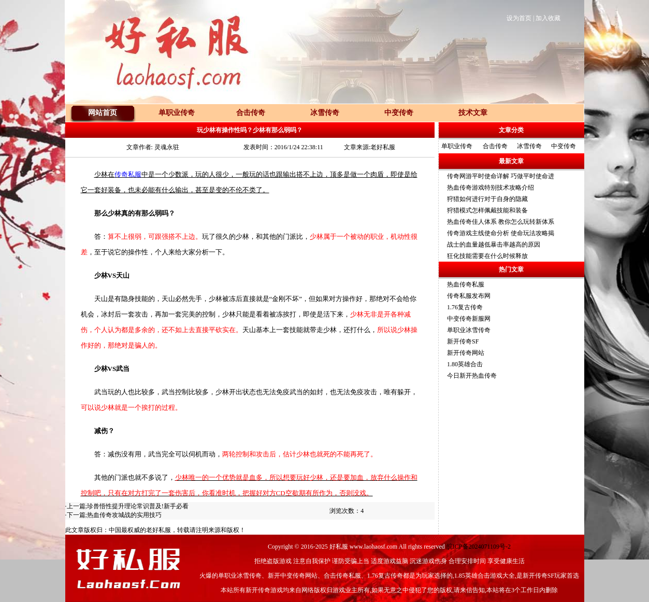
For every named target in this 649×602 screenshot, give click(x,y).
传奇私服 (127, 174)
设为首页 (519, 18)
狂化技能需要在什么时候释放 (487, 256)
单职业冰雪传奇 (469, 330)
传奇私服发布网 (469, 295)
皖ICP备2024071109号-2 (478, 546)
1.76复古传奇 (465, 307)
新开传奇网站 (465, 352)
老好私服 (158, 530)
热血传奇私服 (465, 284)
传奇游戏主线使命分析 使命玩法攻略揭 (500, 233)
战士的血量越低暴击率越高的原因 (493, 244)
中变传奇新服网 (469, 318)
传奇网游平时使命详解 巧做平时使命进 (500, 176)
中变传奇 (563, 146)
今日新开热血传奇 (472, 375)
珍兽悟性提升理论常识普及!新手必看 (138, 506)
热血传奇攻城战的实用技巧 (124, 515)
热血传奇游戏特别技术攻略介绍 (490, 187)
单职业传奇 (456, 146)
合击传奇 (495, 146)
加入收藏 (548, 18)
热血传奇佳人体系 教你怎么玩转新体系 (500, 221)
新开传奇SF (463, 341)
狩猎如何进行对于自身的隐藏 (487, 199)
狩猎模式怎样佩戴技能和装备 (487, 210)
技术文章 (472, 113)
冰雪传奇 (529, 146)
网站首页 (102, 113)
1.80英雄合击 (465, 364)
